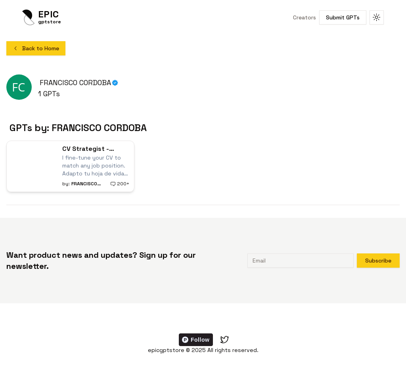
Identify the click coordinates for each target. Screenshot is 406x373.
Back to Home (36, 48)
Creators (304, 17)
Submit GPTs (343, 17)
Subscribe (378, 260)
